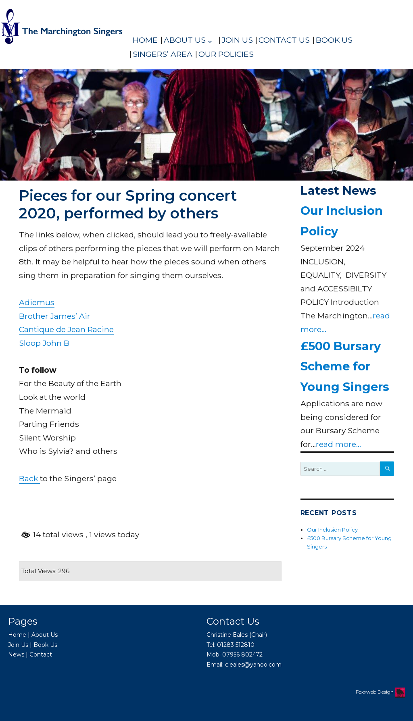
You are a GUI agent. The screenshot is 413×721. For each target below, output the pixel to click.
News (16, 654)
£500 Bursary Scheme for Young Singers (344, 366)
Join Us (237, 40)
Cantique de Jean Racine (66, 329)
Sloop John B (44, 343)
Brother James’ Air (54, 316)
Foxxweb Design (375, 692)
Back (29, 478)
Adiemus (36, 302)
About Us (185, 40)
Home (145, 40)
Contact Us (284, 40)
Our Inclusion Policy (332, 529)
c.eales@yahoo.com (253, 664)
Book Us (334, 40)
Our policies (226, 54)
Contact (40, 654)
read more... (338, 444)
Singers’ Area (162, 54)
